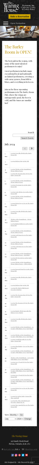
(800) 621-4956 (31, 449)
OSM (31, 462)
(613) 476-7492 (9, 449)
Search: (31, 132)
